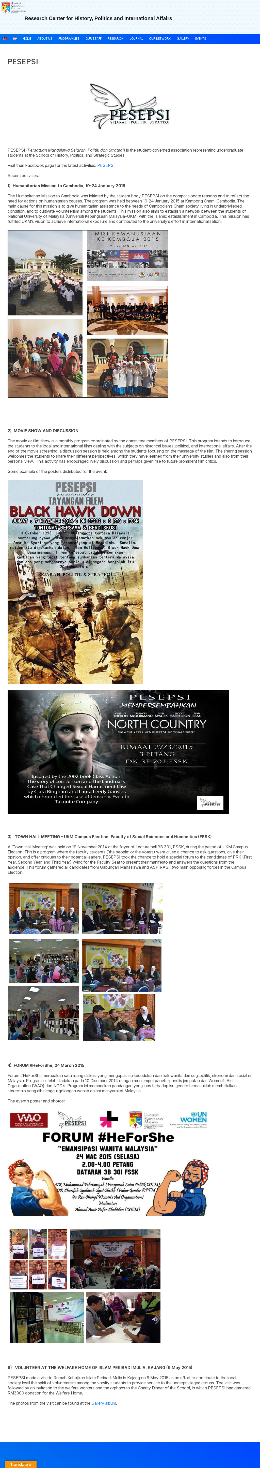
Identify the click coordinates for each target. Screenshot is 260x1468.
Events (200, 38)
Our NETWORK (160, 38)
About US (44, 38)
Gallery (183, 38)
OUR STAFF (94, 38)
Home (27, 38)
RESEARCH (115, 38)
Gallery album (103, 1403)
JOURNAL (136, 38)
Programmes (68, 38)
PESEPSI (106, 165)
